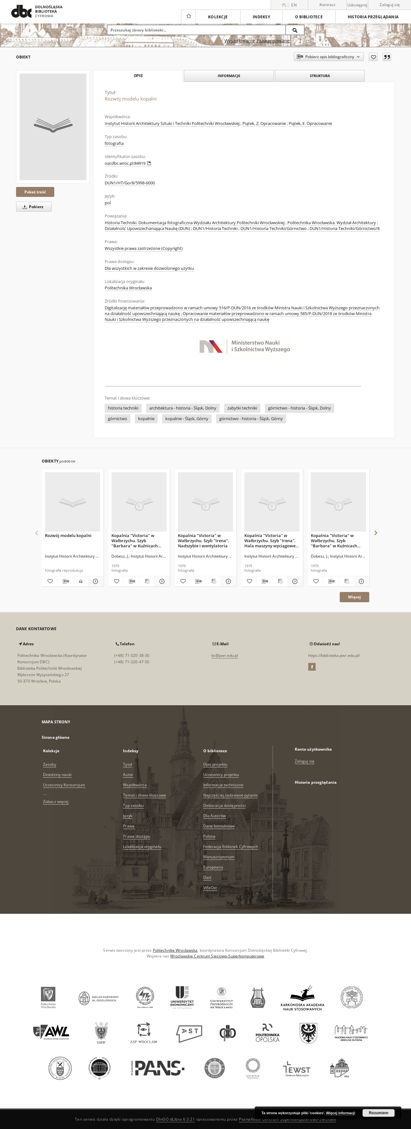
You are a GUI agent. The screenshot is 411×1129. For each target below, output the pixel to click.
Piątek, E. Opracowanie (310, 123)
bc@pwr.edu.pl (224, 655)
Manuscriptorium (219, 857)
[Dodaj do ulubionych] (373, 57)
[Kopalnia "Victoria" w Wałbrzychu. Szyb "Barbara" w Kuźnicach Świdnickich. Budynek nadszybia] (139, 502)
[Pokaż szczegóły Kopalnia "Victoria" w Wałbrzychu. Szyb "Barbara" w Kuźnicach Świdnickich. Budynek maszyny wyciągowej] (360, 581)
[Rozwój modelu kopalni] (53, 127)
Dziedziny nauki (57, 774)
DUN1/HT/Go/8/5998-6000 (130, 183)
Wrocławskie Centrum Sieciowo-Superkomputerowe (217, 956)
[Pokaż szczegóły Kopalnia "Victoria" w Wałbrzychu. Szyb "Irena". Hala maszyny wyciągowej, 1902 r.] (294, 581)
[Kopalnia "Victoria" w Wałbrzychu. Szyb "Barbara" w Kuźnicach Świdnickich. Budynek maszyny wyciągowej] (338, 502)
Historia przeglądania (373, 17)
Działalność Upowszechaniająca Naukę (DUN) (147, 228)
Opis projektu (215, 764)
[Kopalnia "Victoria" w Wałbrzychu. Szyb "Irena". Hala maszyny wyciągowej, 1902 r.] (272, 502)
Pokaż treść (35, 192)
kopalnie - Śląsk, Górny (186, 418)
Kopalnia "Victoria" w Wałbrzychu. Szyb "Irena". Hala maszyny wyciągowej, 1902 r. (271, 540)
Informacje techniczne (223, 785)
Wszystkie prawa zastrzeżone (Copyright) (144, 248)
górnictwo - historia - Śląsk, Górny (251, 418)
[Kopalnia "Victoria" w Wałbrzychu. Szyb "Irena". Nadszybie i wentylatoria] (205, 502)
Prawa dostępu (136, 836)
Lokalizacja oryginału (142, 846)
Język (127, 815)
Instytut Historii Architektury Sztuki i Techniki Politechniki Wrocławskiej (172, 123)
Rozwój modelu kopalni (68, 535)
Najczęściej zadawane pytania (230, 795)
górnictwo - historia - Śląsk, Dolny (299, 408)
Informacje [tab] (229, 75)
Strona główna (56, 737)
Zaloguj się (390, 4)
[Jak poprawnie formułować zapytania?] (300, 41)
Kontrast (327, 4)
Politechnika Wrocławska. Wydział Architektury (331, 222)
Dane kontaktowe (219, 826)
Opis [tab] (138, 76)
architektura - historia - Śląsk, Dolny (182, 408)
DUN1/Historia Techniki (215, 228)
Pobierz (31, 206)
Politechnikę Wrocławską (175, 950)
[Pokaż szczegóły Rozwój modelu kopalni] (94, 581)
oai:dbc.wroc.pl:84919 (128, 163)
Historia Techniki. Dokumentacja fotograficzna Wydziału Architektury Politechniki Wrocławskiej (194, 222)
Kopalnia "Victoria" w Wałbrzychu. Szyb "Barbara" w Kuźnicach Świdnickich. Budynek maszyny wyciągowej (334, 540)
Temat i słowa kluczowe (144, 795)
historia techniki (123, 408)
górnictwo (117, 418)
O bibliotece (309, 17)
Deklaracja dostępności (224, 805)
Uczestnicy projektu (221, 774)
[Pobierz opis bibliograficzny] (65, 581)
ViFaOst (210, 887)
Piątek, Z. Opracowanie (264, 123)
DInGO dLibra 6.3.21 (175, 1119)
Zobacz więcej (56, 801)
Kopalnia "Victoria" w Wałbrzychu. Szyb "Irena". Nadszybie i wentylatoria (203, 540)
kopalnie (146, 418)
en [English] (294, 5)
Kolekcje (218, 17)
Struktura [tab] (320, 75)
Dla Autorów (214, 815)
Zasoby (49, 764)
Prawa (129, 826)
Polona (209, 836)
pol (108, 203)
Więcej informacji (340, 1113)
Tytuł (127, 764)
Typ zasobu (133, 805)
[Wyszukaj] (295, 30)
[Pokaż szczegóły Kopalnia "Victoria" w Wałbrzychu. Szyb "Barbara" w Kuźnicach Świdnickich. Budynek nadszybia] (161, 581)
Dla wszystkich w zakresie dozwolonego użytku (149, 268)
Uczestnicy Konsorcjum (64, 785)
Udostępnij (357, 5)
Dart (207, 877)
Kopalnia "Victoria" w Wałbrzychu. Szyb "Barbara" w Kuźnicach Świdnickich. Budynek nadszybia (134, 540)
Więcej (354, 597)
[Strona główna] (188, 17)
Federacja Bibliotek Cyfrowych (230, 846)
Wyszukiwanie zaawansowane (257, 41)
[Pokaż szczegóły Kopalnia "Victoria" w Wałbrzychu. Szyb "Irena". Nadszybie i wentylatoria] (227, 581)
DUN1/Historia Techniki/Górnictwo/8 (345, 228)
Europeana (213, 867)
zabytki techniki (242, 408)
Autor (128, 774)
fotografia (114, 143)
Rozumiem (379, 1113)
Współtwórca (134, 785)
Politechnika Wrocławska (128, 288)
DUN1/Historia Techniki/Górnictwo (273, 228)
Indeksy (261, 17)
